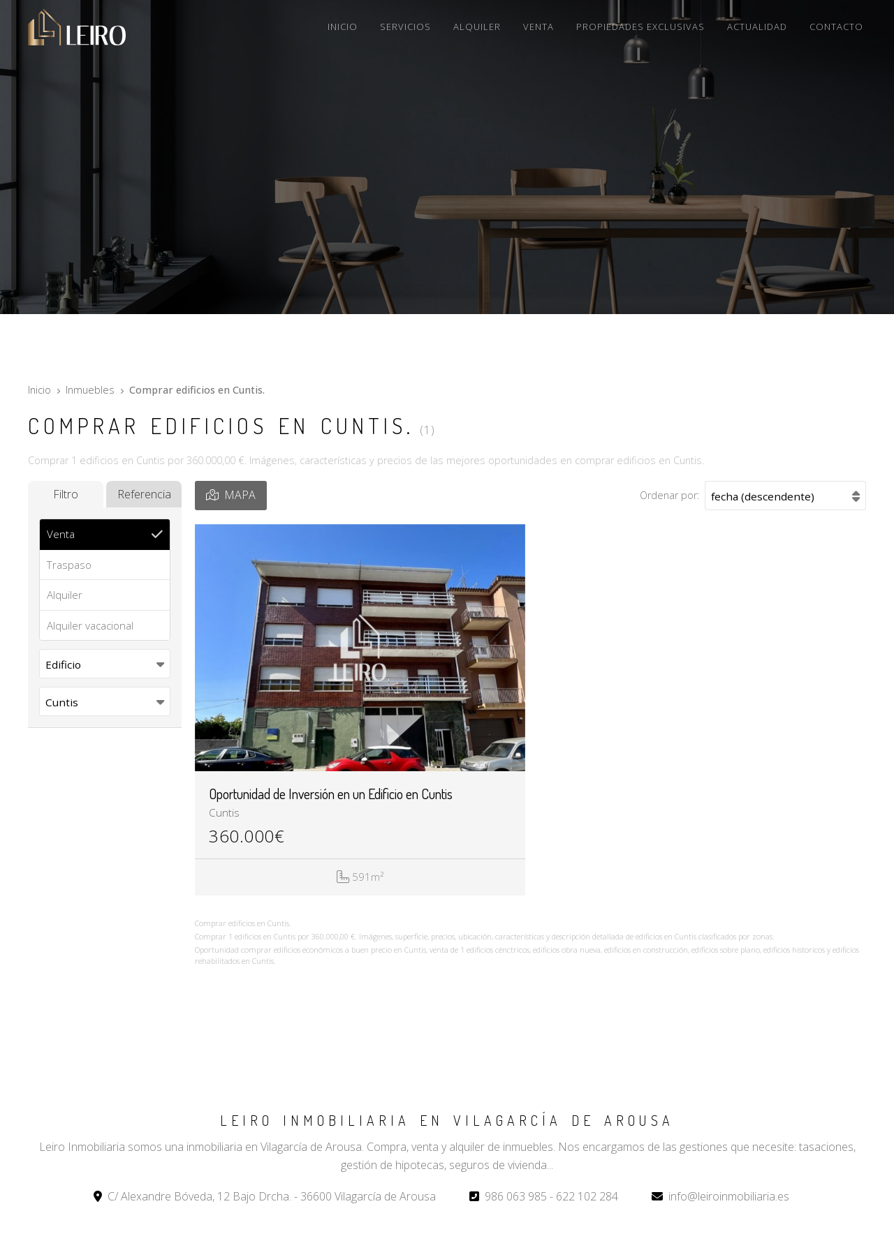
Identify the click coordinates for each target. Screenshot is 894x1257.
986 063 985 (516, 1196)
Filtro (65, 494)
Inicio (39, 389)
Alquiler (64, 595)
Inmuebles (90, 389)
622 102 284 (587, 1196)
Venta (61, 534)
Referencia (144, 494)
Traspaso (69, 565)
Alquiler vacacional (90, 625)
